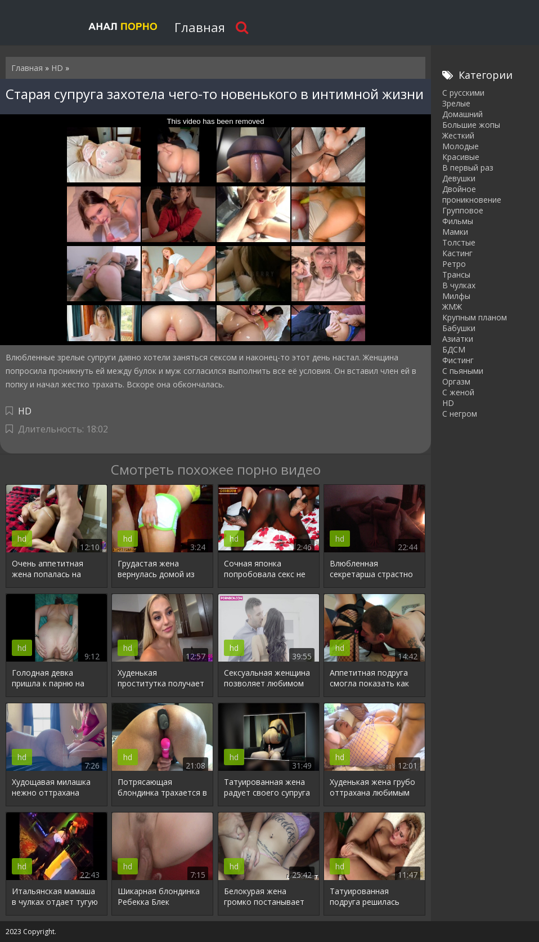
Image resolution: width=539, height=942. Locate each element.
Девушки (458, 178)
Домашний (462, 114)
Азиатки (457, 338)
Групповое (462, 210)
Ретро (454, 263)
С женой (458, 392)
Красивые (460, 156)
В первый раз (467, 167)
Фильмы (457, 221)
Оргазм (456, 381)
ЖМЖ (452, 306)
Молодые (460, 146)
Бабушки (458, 328)
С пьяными (462, 370)
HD (25, 411)
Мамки (455, 231)
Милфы (456, 296)
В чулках (458, 285)
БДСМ (453, 349)
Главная (199, 27)
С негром (459, 413)
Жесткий (458, 135)
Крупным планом (474, 317)
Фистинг (458, 360)
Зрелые (456, 103)
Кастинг (457, 253)
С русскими (463, 92)
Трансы (456, 274)
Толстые (458, 242)
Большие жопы (471, 124)
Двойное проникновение (471, 194)
